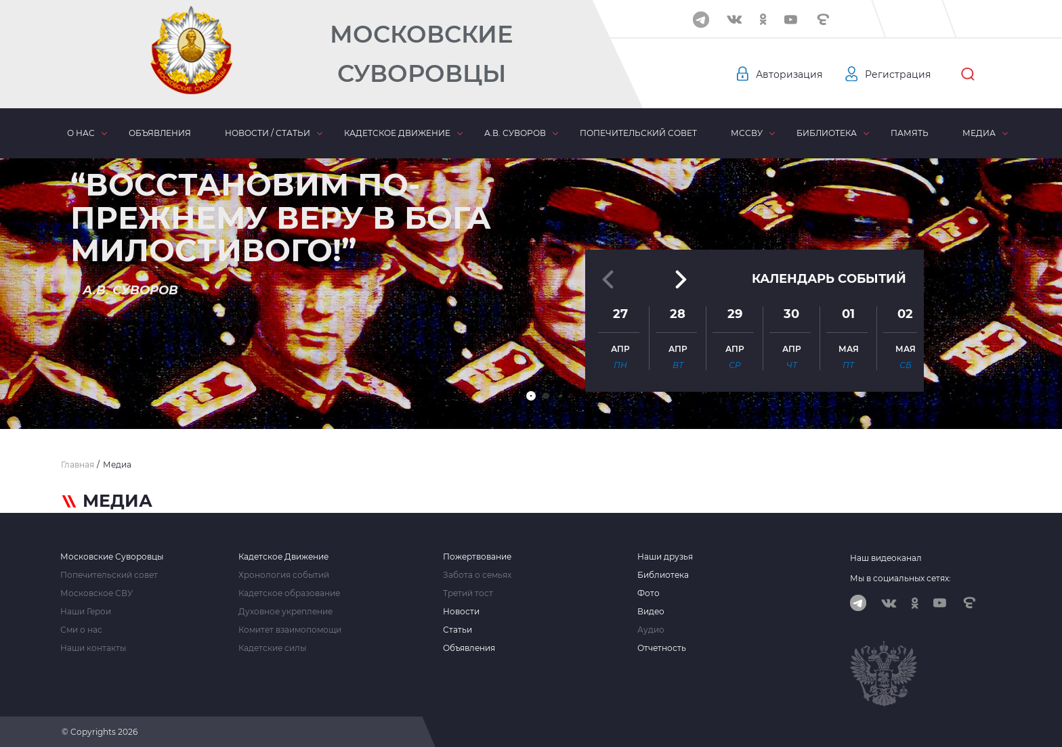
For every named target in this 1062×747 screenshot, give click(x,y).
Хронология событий (283, 575)
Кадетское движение (397, 133)
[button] (531, 396)
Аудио (650, 630)
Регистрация (898, 74)
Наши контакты (93, 648)
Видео (650, 612)
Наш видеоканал (886, 558)
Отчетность (661, 648)
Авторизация (789, 74)
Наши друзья (665, 557)
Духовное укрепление (285, 612)
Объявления (160, 133)
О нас (81, 133)
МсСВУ (747, 133)
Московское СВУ (96, 593)
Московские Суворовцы (421, 54)
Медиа (979, 133)
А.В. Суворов (515, 133)
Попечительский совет (638, 133)
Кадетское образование (289, 593)
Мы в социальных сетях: (900, 578)
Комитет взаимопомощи (289, 630)
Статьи (457, 630)
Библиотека (826, 133)
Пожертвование (477, 557)
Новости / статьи (267, 133)
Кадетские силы (272, 648)
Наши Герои (85, 612)
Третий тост (468, 593)
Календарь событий (829, 278)
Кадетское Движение (283, 557)
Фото (648, 593)
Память (910, 133)
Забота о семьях (477, 575)
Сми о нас (81, 630)
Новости (461, 612)
